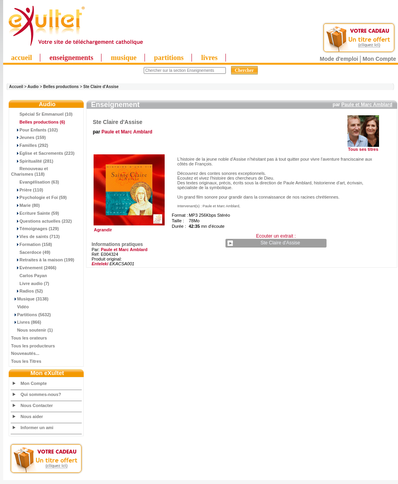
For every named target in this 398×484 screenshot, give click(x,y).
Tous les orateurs (29, 338)
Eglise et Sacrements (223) (43, 153)
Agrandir (128, 227)
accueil (21, 58)
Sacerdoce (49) (31, 252)
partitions (169, 58)
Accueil (16, 86)
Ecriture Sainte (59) (35, 213)
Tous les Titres (26, 361)
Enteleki (100, 263)
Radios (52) (27, 291)
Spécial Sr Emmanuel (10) (42, 114)
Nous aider (32, 416)
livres (209, 58)
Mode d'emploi (339, 59)
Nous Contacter (37, 405)
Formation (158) (31, 244)
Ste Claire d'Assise (101, 86)
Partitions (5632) (31, 314)
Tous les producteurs (33, 345)
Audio (33, 86)
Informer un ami (37, 427)
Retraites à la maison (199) (42, 259)
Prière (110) (27, 190)
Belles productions (61, 86)
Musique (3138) (30, 298)
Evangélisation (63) (35, 182)
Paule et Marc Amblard (367, 104)
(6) (38, 122)
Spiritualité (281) (32, 161)
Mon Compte (379, 59)
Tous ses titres (363, 149)
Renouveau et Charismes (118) (29, 171)
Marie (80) (25, 205)
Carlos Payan (29, 275)
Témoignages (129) (35, 228)
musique (124, 58)
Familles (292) (29, 145)
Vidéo (20, 306)
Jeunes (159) (28, 137)
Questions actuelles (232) (41, 221)
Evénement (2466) (33, 267)
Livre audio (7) (30, 283)
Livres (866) (26, 322)
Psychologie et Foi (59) (39, 197)
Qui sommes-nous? (41, 394)
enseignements (71, 58)
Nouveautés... (25, 353)
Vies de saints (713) (35, 236)
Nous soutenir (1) (32, 330)
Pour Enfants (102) (34, 130)
